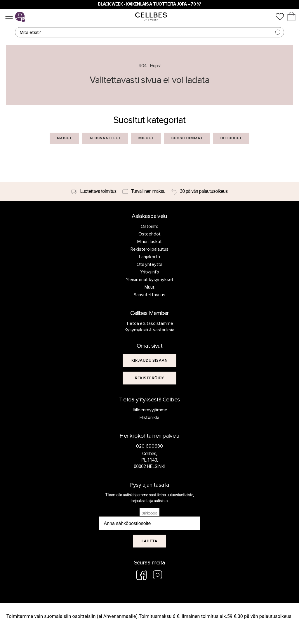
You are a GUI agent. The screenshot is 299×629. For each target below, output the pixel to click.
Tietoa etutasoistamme (149, 323)
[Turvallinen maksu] (143, 191)
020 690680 (149, 446)
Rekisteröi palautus (150, 249)
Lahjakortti (149, 257)
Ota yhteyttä (150, 264)
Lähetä (150, 541)
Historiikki (149, 417)
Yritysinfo (149, 272)
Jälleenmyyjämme (149, 410)
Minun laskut (149, 242)
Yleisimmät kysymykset (149, 280)
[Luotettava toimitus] (93, 191)
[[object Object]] (150, 360)
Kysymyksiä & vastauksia (150, 330)
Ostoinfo (150, 226)
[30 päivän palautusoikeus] (199, 191)
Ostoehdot (149, 234)
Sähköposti (149, 513)
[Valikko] (9, 16)
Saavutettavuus (149, 295)
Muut (149, 287)
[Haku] (149, 32)
